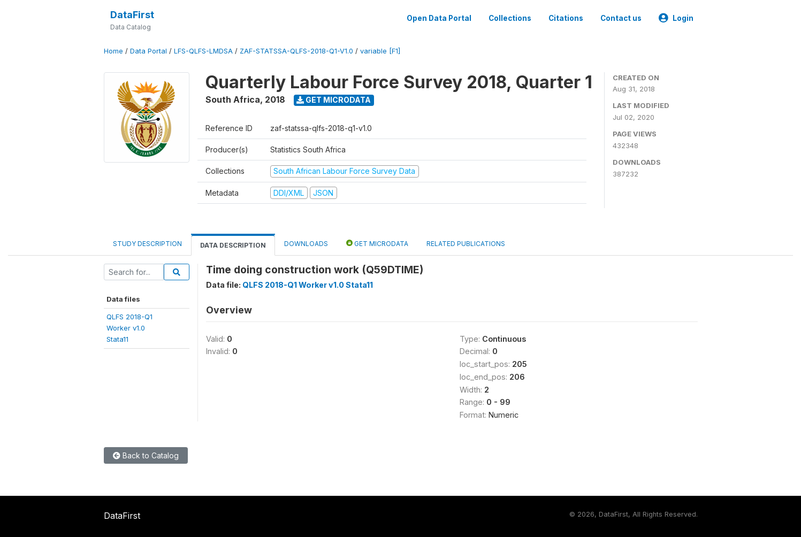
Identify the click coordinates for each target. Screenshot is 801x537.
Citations (565, 18)
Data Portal (148, 51)
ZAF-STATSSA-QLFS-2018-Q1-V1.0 (296, 51)
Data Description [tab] (233, 245)
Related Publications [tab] (465, 244)
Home (113, 51)
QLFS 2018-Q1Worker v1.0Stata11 (129, 328)
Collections (510, 18)
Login (676, 18)
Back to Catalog (146, 455)
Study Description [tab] (147, 244)
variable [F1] (380, 51)
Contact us (621, 18)
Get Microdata (333, 99)
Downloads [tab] (306, 244)
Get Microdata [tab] (377, 243)
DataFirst (132, 14)
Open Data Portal (439, 18)
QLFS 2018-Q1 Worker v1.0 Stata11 (307, 284)
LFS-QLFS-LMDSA (203, 51)
